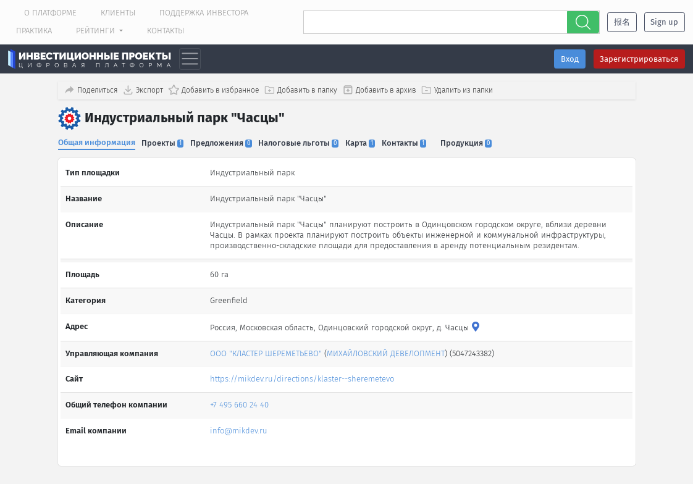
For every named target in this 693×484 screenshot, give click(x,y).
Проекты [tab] (164, 141)
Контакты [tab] (411, 141)
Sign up (664, 22)
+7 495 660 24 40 (239, 401)
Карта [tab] (366, 141)
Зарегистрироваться (639, 59)
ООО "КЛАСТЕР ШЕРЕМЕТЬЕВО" (266, 349)
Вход (570, 59)
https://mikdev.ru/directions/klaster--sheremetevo (302, 375)
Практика (34, 30)
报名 (622, 22)
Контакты (165, 30)
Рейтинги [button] (96, 30)
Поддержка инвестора (203, 12)
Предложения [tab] (224, 141)
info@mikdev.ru (238, 427)
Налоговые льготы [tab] (303, 141)
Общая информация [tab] (96, 141)
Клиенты (118, 12)
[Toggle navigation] (190, 59)
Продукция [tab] (475, 141)
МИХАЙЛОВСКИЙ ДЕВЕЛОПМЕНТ (386, 349)
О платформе (50, 12)
